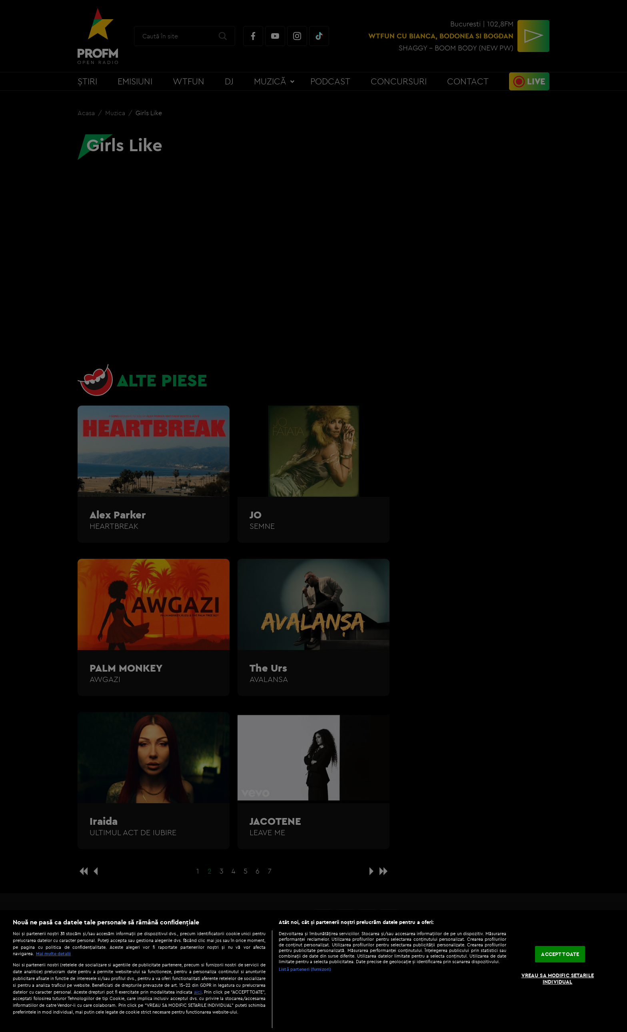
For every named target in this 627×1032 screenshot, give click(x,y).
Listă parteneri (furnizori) (305, 969)
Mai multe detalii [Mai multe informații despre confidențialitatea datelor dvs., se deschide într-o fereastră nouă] (53, 953)
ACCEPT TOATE (560, 954)
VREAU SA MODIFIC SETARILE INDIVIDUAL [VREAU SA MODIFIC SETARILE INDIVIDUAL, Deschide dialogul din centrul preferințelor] (557, 978)
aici (198, 992)
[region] (313, 971)
